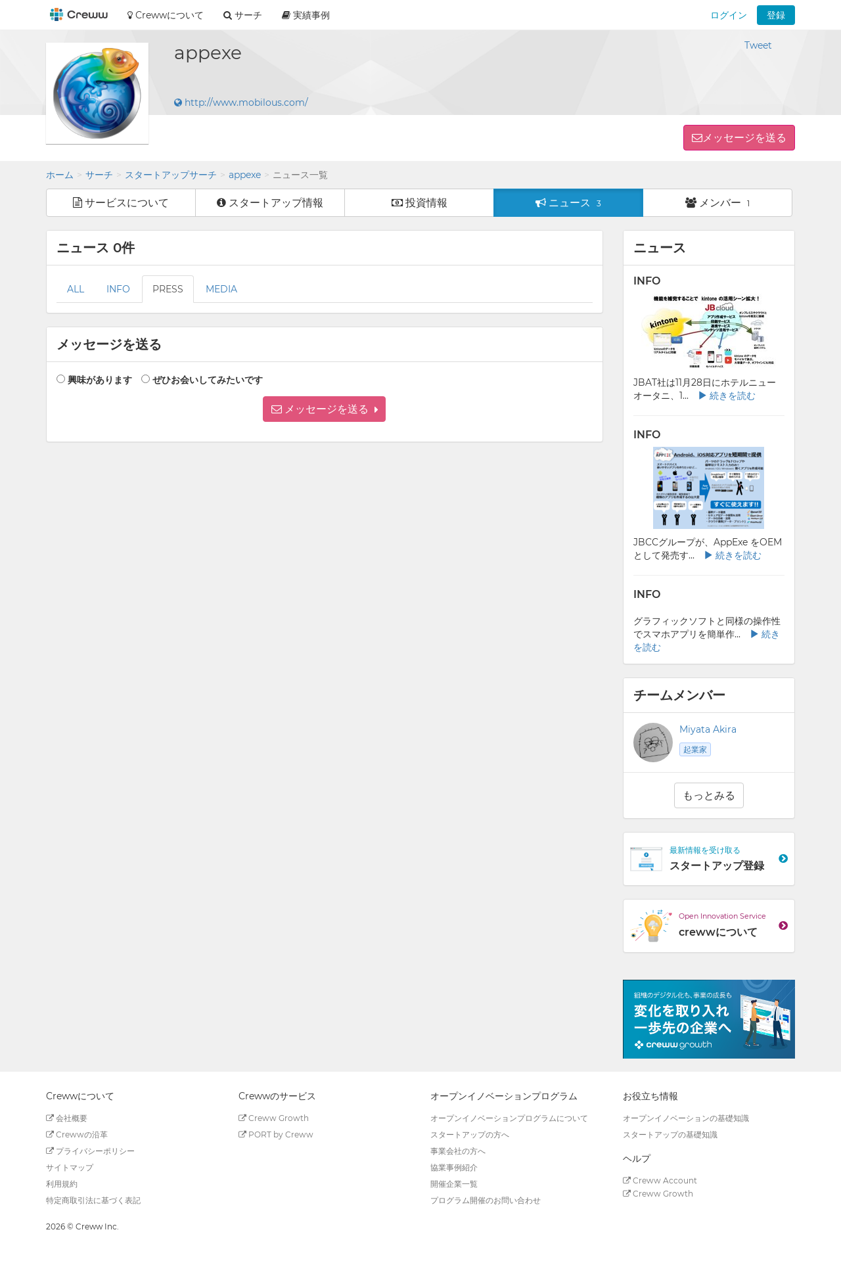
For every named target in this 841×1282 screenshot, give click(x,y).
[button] (324, 409)
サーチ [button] (242, 15)
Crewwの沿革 (77, 1134)
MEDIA (221, 289)
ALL (75, 289)
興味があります (100, 380)
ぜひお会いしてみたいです (207, 380)
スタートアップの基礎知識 (670, 1134)
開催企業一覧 (454, 1184)
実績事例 (306, 15)
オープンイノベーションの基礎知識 (686, 1118)
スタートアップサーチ (171, 175)
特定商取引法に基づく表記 (93, 1200)
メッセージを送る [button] (744, 137)
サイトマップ (69, 1167)
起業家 (695, 749)
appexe (245, 175)
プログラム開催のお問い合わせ (485, 1200)
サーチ (99, 175)
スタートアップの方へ (469, 1134)
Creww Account (660, 1180)
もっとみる (709, 795)
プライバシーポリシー (90, 1151)
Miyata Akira (708, 729)
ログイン (728, 15)
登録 (776, 15)
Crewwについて (165, 15)
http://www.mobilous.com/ (241, 102)
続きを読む (727, 395)
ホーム (60, 175)
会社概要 (66, 1118)
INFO (118, 289)
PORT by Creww (276, 1134)
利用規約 (62, 1184)
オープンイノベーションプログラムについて (509, 1118)
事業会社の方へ (458, 1151)
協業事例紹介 (454, 1167)
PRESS (167, 289)
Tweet (758, 45)
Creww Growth (274, 1118)
